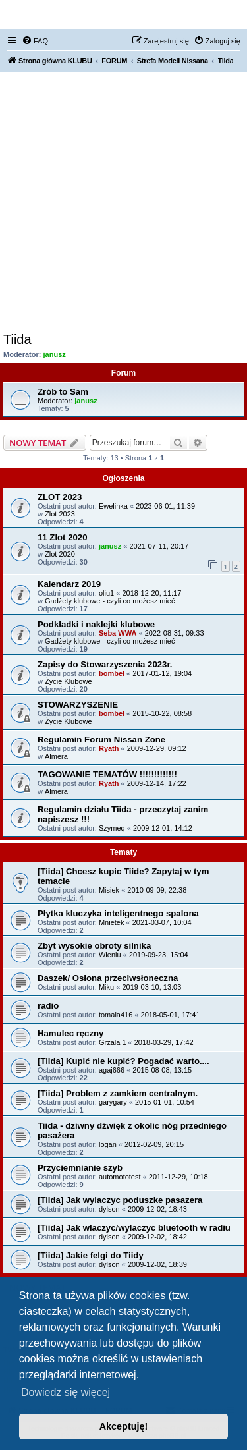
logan (108, 1144)
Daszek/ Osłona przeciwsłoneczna (108, 978)
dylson (109, 1209)
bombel (111, 673)
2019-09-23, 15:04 (158, 955)
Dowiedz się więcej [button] (65, 1392)
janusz (54, 354)
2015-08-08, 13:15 (162, 1070)
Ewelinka (113, 506)
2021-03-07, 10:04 (162, 922)
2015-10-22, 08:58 (162, 713)
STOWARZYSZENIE (78, 705)
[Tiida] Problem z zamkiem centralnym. (118, 1093)
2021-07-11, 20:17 (158, 546)
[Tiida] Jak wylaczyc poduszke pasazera (120, 1200)
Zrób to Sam (63, 392)
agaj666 (111, 1070)
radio (48, 1006)
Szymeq (112, 828)
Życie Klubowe (68, 681)
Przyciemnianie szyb (80, 1168)
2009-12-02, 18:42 (157, 1237)
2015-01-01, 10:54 (164, 1102)
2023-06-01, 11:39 (165, 506)
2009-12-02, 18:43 (157, 1209)
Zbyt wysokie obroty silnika (94, 946)
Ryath (109, 748)
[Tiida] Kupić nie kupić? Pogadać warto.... (123, 1061)
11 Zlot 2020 (63, 537)
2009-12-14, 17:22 (156, 783)
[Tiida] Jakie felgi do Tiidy (91, 1255)
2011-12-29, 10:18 (178, 1177)
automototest (120, 1177)
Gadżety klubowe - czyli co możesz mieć (110, 601)
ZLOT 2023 (60, 497)
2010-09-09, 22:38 (156, 890)
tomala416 (115, 1014)
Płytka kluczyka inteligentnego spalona (118, 913)
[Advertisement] (123, 201)
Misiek (109, 890)
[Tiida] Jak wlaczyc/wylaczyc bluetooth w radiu (134, 1228)
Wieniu (110, 955)
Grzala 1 (112, 1042)
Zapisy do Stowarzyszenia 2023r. (105, 664)
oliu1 (106, 593)
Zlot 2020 (60, 554)
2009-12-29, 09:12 (156, 748)
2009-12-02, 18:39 (157, 1264)
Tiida (17, 339)
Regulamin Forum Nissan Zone (101, 739)
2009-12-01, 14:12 (162, 828)
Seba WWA (117, 633)
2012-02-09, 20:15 (154, 1144)
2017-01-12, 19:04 (162, 673)
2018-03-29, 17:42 (164, 1042)
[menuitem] (35, 41)
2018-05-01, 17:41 (170, 1014)
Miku (106, 987)
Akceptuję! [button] (123, 1426)
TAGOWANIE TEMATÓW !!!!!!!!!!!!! (107, 774)
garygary (113, 1102)
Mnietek (111, 922)
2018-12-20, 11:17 (151, 593)
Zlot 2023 (60, 514)
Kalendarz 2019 (69, 584)
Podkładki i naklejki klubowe (96, 624)
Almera (56, 756)
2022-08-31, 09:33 (174, 633)
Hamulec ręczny (70, 1033)
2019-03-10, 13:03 (151, 987)
